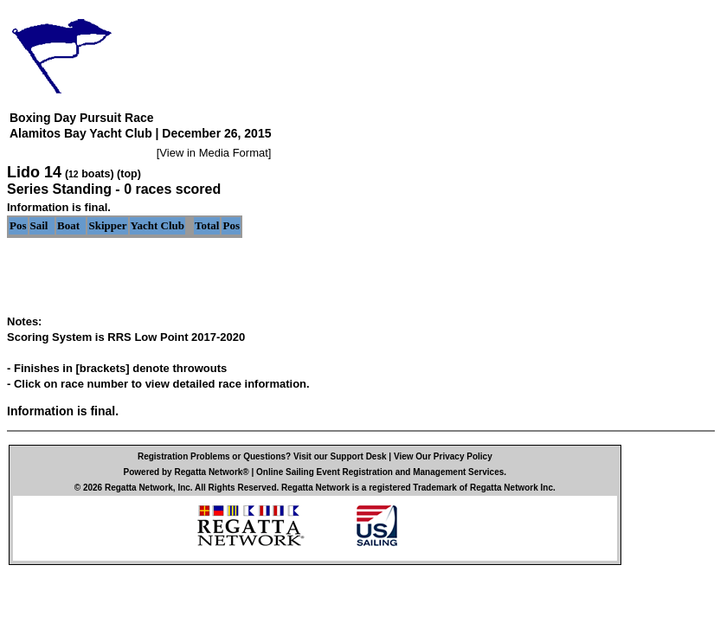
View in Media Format (213, 152)
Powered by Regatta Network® (186, 472)
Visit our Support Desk (340, 456)
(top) (129, 174)
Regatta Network (139, 487)
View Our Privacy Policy (443, 456)
